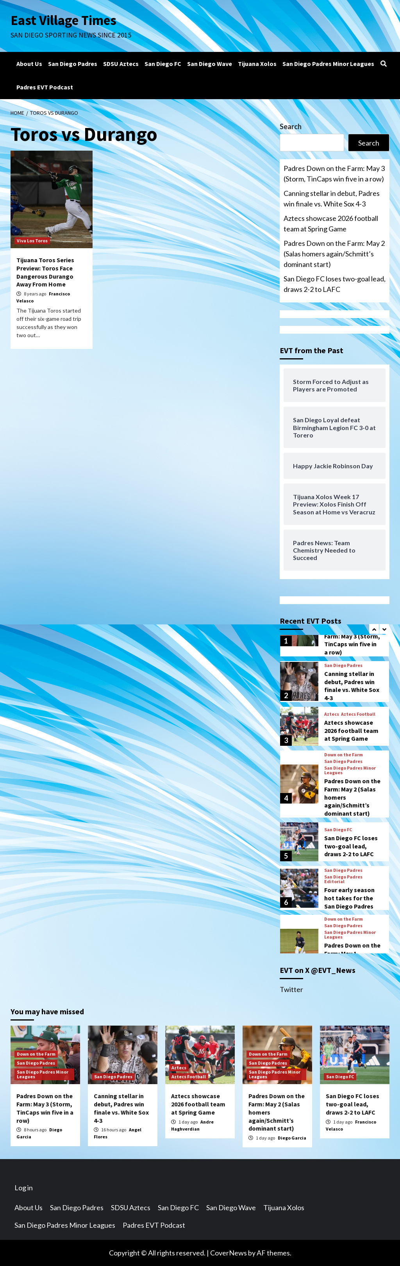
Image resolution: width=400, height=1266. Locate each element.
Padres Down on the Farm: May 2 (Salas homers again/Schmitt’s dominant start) (334, 253)
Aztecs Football (358, 714)
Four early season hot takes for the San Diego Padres (349, 898)
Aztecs (331, 714)
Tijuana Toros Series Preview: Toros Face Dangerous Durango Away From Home (45, 272)
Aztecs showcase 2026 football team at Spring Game (331, 223)
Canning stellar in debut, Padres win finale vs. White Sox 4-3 (332, 198)
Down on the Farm (343, 754)
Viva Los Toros (32, 241)
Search (291, 126)
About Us (29, 64)
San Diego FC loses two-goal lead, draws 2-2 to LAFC (335, 283)
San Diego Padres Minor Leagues (328, 64)
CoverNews (228, 1252)
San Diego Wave (209, 64)
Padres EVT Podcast (44, 87)
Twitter (291, 989)
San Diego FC (163, 64)
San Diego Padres (72, 64)
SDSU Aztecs (121, 64)
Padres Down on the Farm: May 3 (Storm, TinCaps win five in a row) (334, 173)
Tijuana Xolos (257, 64)
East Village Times (64, 20)
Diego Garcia (292, 1138)
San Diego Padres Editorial (343, 879)
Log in (23, 1187)
